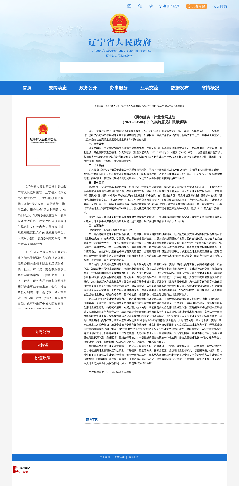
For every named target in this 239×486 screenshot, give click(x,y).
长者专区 (197, 6)
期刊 (154, 106)
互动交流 (149, 87)
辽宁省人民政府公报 (131, 106)
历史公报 (42, 331)
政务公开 (88, 87)
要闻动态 (58, 87)
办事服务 (119, 87)
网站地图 (134, 457)
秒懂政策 (42, 358)
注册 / (168, 6)
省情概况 (210, 87)
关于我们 (105, 457)
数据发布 (180, 87)
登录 (176, 6)
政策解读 (179, 106)
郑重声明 (120, 457)
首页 (27, 87)
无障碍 (222, 6)
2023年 (146, 106)
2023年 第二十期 (165, 106)
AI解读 (42, 345)
